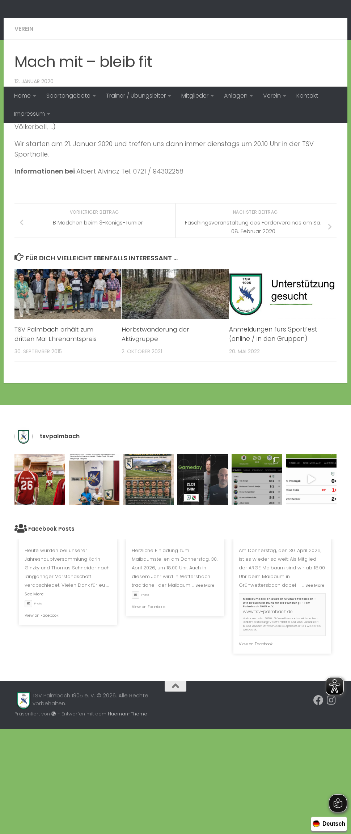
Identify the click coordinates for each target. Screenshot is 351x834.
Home (22, 95)
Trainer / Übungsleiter (136, 95)
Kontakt (307, 95)
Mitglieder (194, 95)
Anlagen (236, 95)
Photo (33, 708)
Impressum (29, 114)
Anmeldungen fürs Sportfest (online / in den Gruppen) (273, 439)
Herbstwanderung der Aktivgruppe (156, 439)
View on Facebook (42, 720)
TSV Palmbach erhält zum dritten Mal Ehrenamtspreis (56, 439)
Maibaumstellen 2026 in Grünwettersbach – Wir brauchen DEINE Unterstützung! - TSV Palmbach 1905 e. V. (279, 707)
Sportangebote (68, 95)
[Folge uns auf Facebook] (318, 805)
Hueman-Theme (127, 818)
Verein (272, 95)
